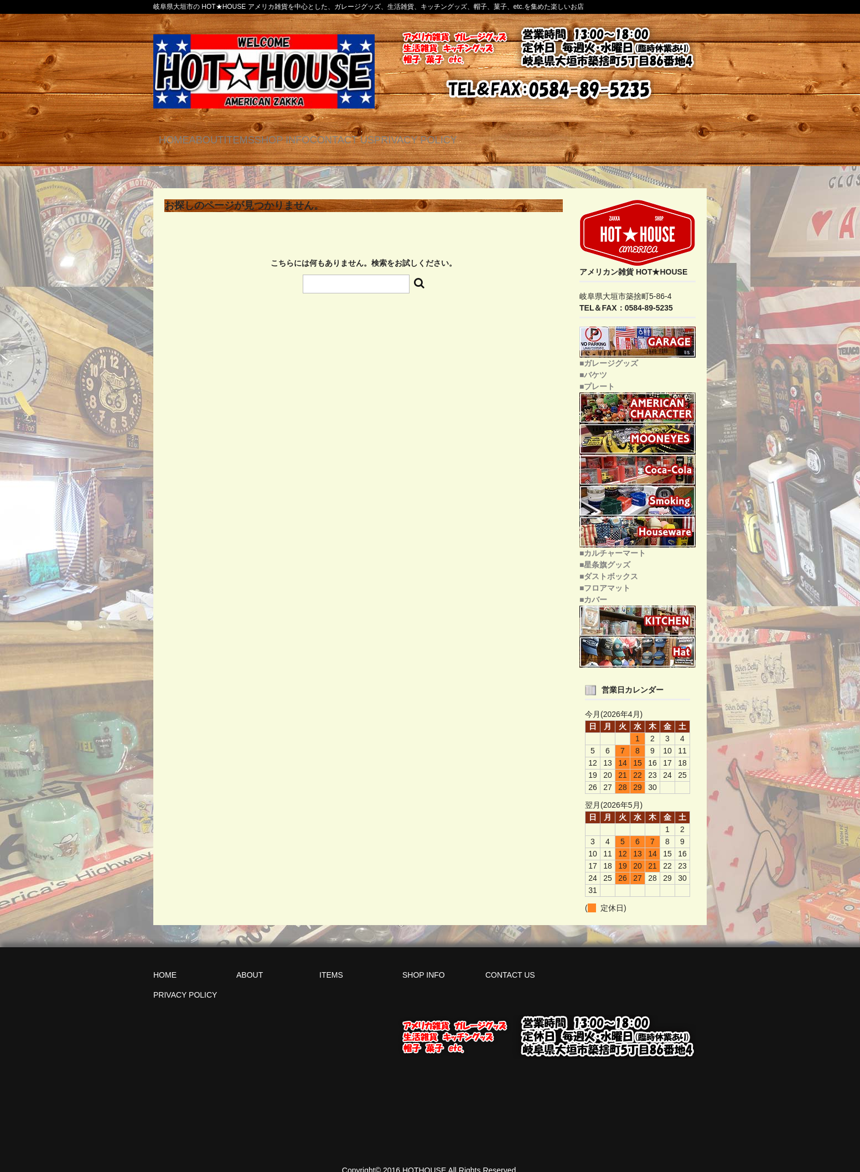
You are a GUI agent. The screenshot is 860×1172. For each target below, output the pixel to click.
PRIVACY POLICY (571, 138)
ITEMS (307, 138)
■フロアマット (604, 575)
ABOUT (245, 138)
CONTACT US (468, 138)
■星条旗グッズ (604, 552)
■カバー (593, 586)
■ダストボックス (608, 563)
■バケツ (593, 362)
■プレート (597, 373)
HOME (183, 138)
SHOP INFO (379, 138)
